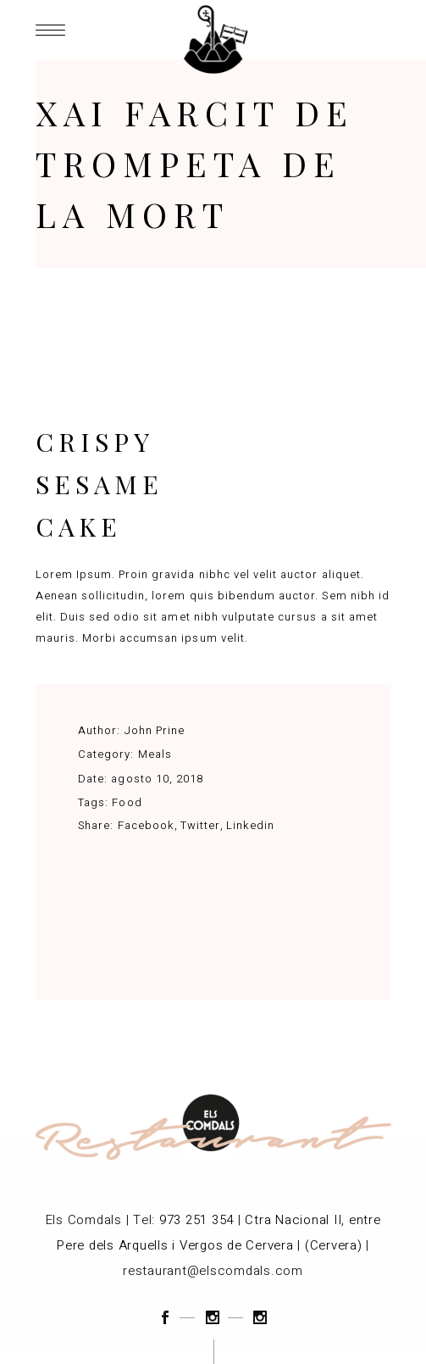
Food (126, 802)
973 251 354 (196, 1220)
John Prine (154, 730)
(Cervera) (333, 1245)
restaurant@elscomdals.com (213, 1270)
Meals (155, 754)
